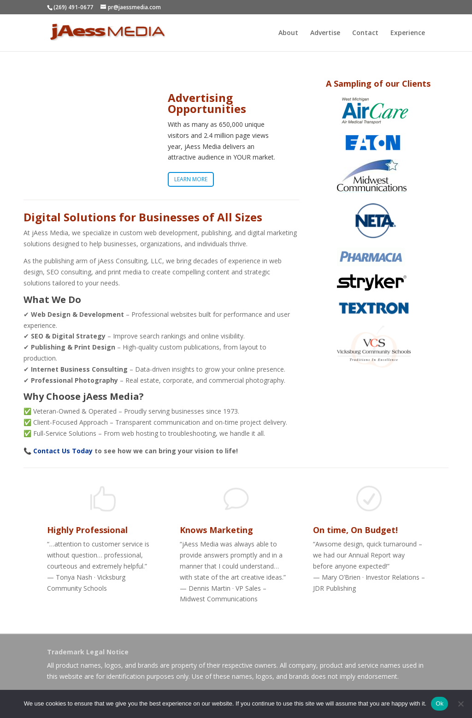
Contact (365, 33)
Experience (407, 33)
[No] (460, 703)
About (288, 33)
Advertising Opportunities (207, 105)
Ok (439, 703)
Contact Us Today (63, 450)
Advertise (325, 33)
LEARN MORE (190, 181)
